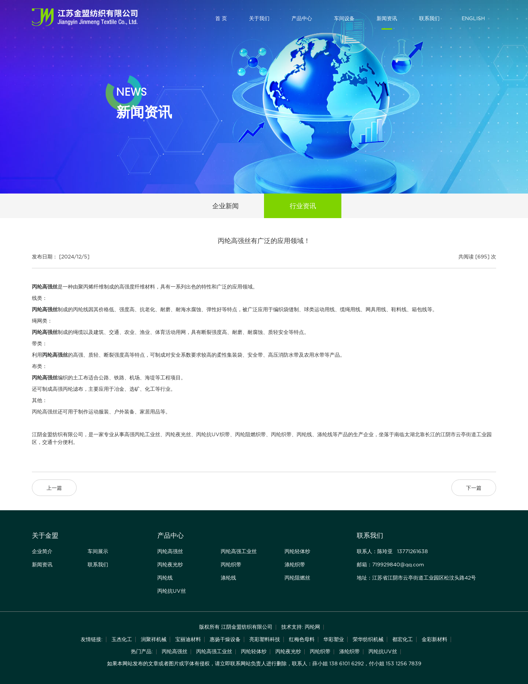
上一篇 (54, 488)
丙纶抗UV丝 (171, 591)
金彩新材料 (434, 639)
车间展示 (98, 551)
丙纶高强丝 (170, 551)
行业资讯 (303, 205)
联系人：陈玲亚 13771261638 (392, 551)
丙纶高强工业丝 (239, 551)
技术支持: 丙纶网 (300, 627)
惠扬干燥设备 (225, 639)
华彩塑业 (333, 639)
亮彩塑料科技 (264, 639)
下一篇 (473, 488)
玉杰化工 (121, 639)
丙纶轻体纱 (297, 551)
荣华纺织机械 (368, 639)
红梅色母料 (302, 639)
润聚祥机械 (153, 639)
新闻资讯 (387, 18)
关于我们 (259, 18)
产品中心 (302, 18)
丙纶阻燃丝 (297, 578)
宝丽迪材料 (188, 639)
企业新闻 (225, 205)
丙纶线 (165, 578)
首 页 (221, 18)
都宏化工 (402, 639)
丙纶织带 (231, 564)
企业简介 (42, 551)
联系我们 (429, 18)
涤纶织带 (295, 564)
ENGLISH (473, 18)
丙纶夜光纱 (170, 564)
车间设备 (344, 18)
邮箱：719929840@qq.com (390, 564)
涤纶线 (228, 578)
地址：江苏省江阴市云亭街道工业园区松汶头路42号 (416, 578)
